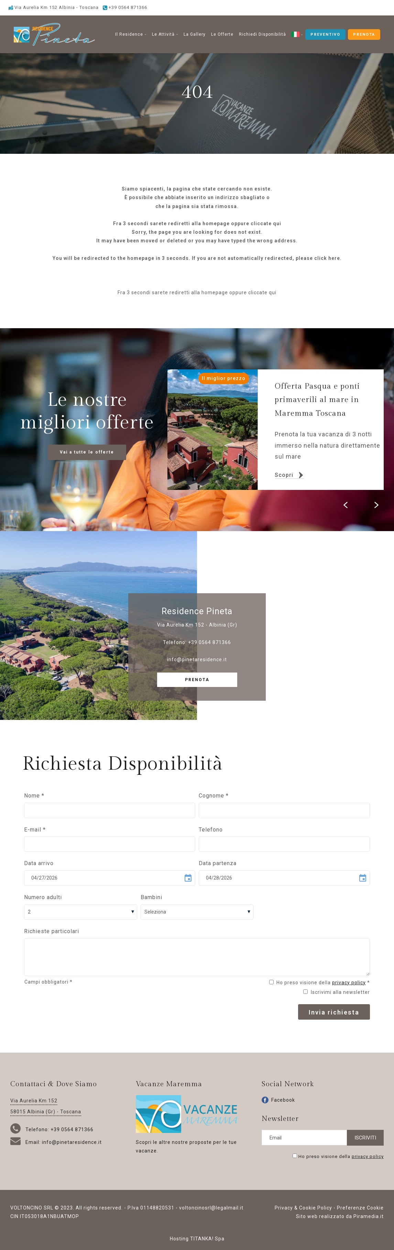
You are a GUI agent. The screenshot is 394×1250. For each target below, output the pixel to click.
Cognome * (214, 795)
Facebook (278, 1100)
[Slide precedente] (345, 505)
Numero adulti (43, 897)
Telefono (211, 829)
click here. (328, 258)
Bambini (151, 897)
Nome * (34, 795)
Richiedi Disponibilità (262, 34)
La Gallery (195, 34)
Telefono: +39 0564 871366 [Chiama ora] (52, 1129)
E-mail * (35, 829)
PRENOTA (364, 34)
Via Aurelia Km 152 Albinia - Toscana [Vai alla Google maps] (54, 7)
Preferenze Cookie (360, 1208)
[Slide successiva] (376, 505)
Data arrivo (39, 863)
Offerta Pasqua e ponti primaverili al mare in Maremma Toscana (317, 400)
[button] (297, 34)
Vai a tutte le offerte (87, 452)
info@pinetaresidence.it (197, 659)
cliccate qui (266, 223)
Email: (26, 1142)
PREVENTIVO (325, 34)
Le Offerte (222, 34)
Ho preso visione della (341, 1156)
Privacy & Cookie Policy (303, 1208)
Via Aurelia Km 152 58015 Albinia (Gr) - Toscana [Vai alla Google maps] (45, 1106)
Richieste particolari (51, 931)
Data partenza (218, 863)
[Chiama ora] (125, 7)
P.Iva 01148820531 (151, 1208)
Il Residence (130, 34)
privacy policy (349, 982)
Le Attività (165, 34)
